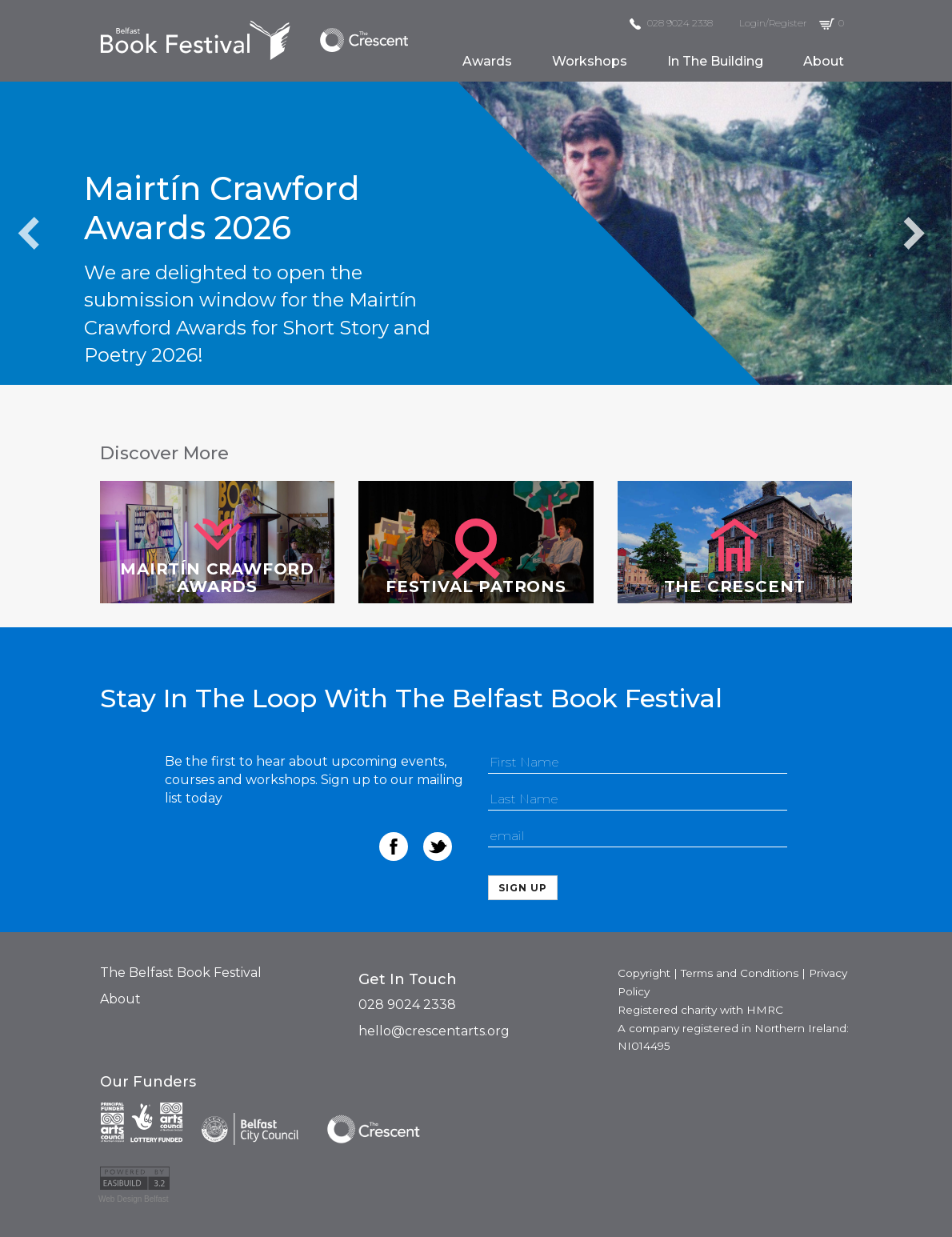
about (823, 61)
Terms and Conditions (739, 973)
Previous (29, 233)
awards (487, 61)
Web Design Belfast (133, 1199)
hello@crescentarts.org (434, 1031)
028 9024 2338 (671, 23)
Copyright (644, 973)
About (120, 999)
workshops (589, 61)
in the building (715, 61)
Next (914, 233)
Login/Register (773, 23)
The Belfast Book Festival (181, 972)
